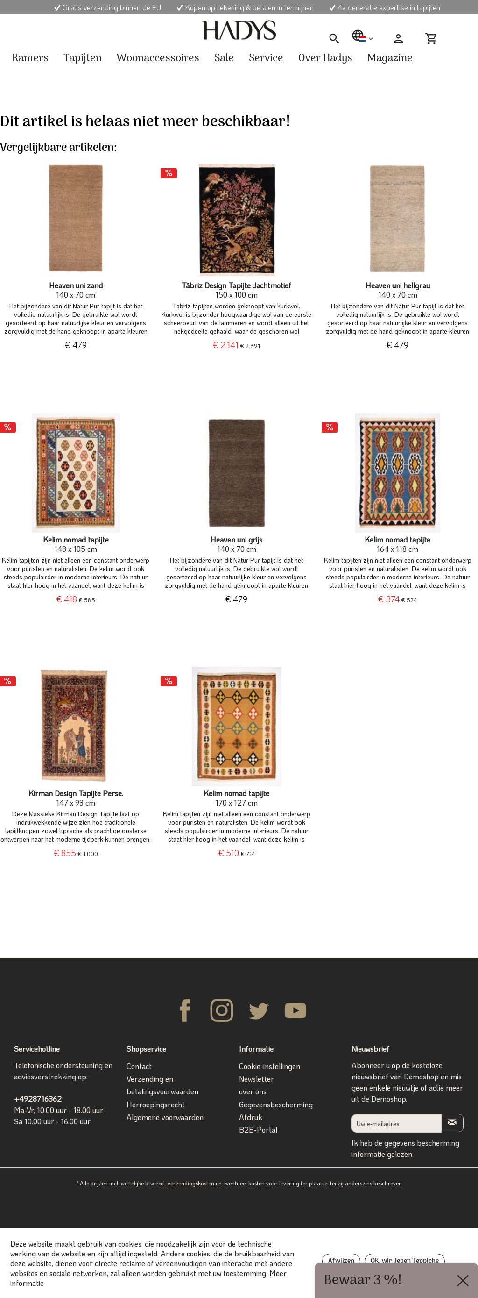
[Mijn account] (398, 39)
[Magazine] (390, 58)
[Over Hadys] (325, 58)
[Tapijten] (82, 58)
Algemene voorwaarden (165, 1117)
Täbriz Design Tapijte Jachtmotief (236, 290)
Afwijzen (341, 1261)
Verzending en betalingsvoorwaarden (162, 1085)
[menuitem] (334, 39)
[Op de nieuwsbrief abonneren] (452, 1123)
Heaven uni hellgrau (398, 290)
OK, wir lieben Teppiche (405, 1261)
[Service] (266, 58)
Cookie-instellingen (269, 1066)
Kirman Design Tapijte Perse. (75, 798)
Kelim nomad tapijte (76, 544)
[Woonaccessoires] (158, 58)
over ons (253, 1091)
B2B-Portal (258, 1129)
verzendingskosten (191, 1183)
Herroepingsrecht (156, 1104)
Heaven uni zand (76, 290)
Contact (139, 1066)
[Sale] (224, 58)
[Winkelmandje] (435, 39)
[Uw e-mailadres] (396, 1123)
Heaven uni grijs (236, 544)
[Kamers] (30, 58)
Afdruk (250, 1117)
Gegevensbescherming (276, 1104)
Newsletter (256, 1079)
